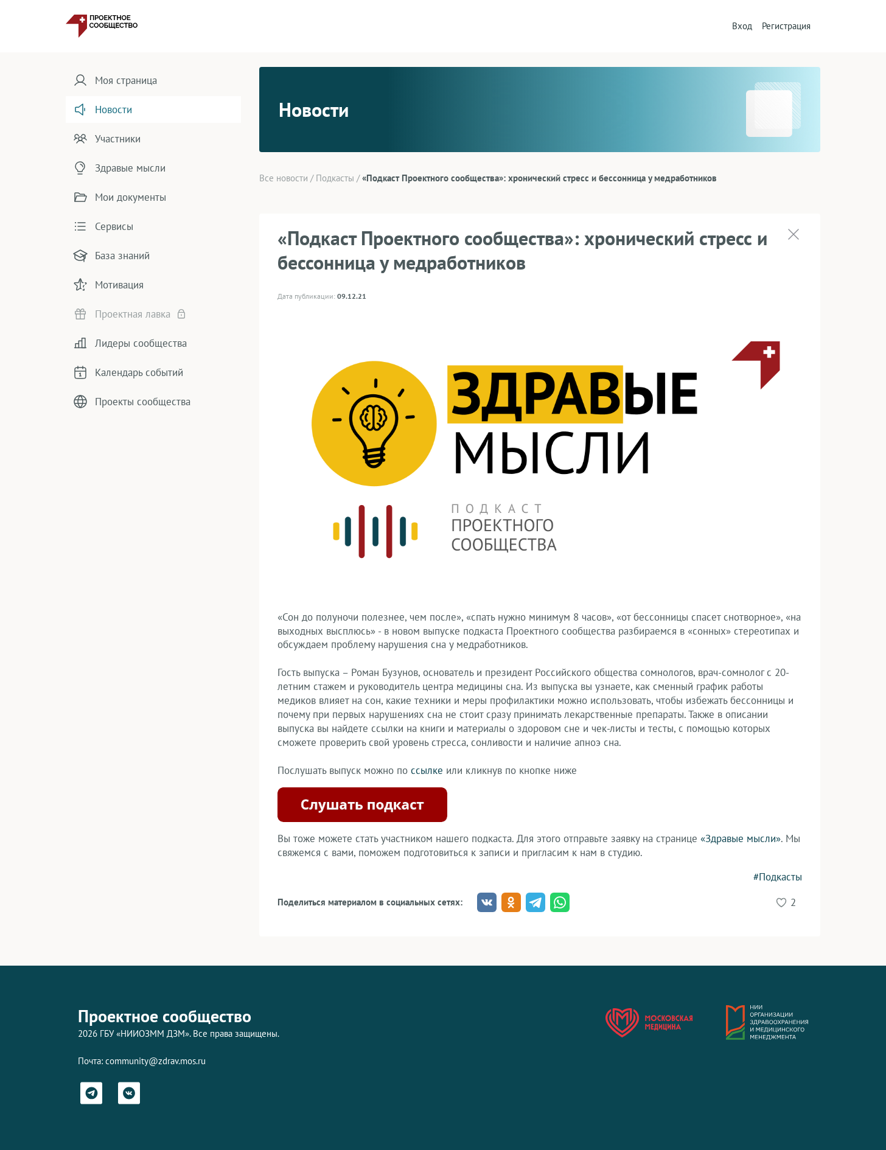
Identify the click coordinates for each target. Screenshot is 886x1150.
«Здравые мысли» (740, 838)
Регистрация (786, 26)
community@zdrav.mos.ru (155, 1061)
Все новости (283, 178)
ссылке (427, 770)
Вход (742, 26)
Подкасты (335, 178)
